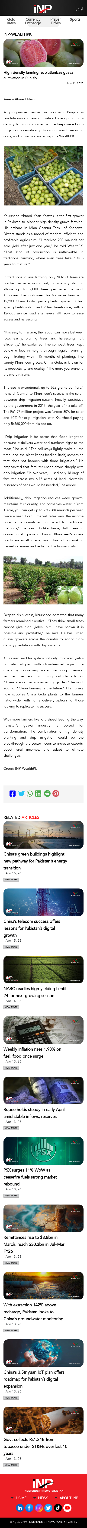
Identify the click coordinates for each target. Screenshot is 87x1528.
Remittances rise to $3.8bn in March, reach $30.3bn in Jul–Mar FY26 (33, 1244)
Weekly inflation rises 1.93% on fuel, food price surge (32, 1053)
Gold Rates (11, 21)
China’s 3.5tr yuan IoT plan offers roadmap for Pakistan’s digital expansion (33, 1379)
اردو (79, 9)
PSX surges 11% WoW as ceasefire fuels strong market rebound (30, 1177)
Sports (75, 19)
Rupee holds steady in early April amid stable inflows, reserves (33, 1113)
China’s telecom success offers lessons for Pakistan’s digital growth (31, 928)
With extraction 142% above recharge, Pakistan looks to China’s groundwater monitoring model (33, 1312)
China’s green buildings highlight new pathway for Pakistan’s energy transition (35, 861)
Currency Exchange (33, 21)
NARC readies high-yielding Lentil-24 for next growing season (35, 992)
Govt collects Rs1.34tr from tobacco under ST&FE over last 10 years (35, 1447)
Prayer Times (55, 21)
